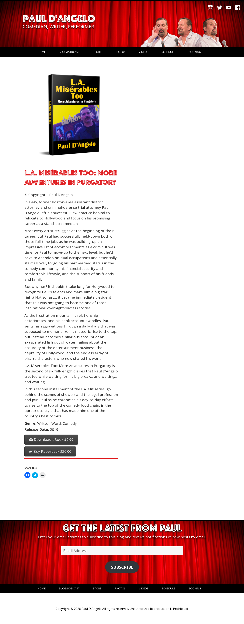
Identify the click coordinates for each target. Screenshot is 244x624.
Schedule (168, 52)
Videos (143, 52)
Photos (120, 52)
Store (97, 52)
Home (42, 52)
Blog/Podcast (69, 52)
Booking (194, 52)
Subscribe (122, 567)
